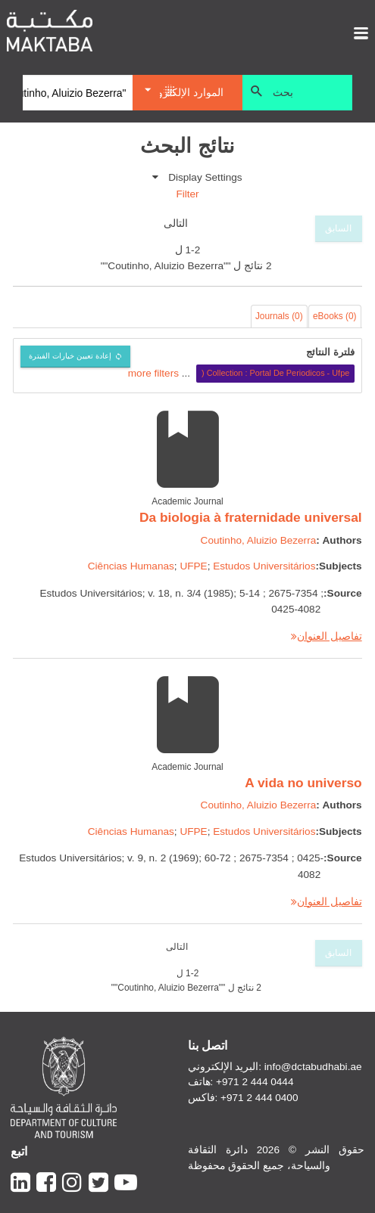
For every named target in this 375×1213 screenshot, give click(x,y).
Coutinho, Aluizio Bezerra (259, 540)
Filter (187, 194)
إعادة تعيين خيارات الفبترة (70, 356)
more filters (153, 372)
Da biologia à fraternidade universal (250, 517)
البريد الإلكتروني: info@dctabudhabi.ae (275, 1066)
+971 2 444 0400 (259, 1097)
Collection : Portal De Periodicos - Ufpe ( (275, 372)
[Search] (78, 93)
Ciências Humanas (131, 566)
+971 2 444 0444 (254, 1081)
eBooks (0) (335, 316)
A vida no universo (303, 782)
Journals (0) (279, 316)
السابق (338, 228)
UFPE (193, 566)
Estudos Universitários (264, 566)
